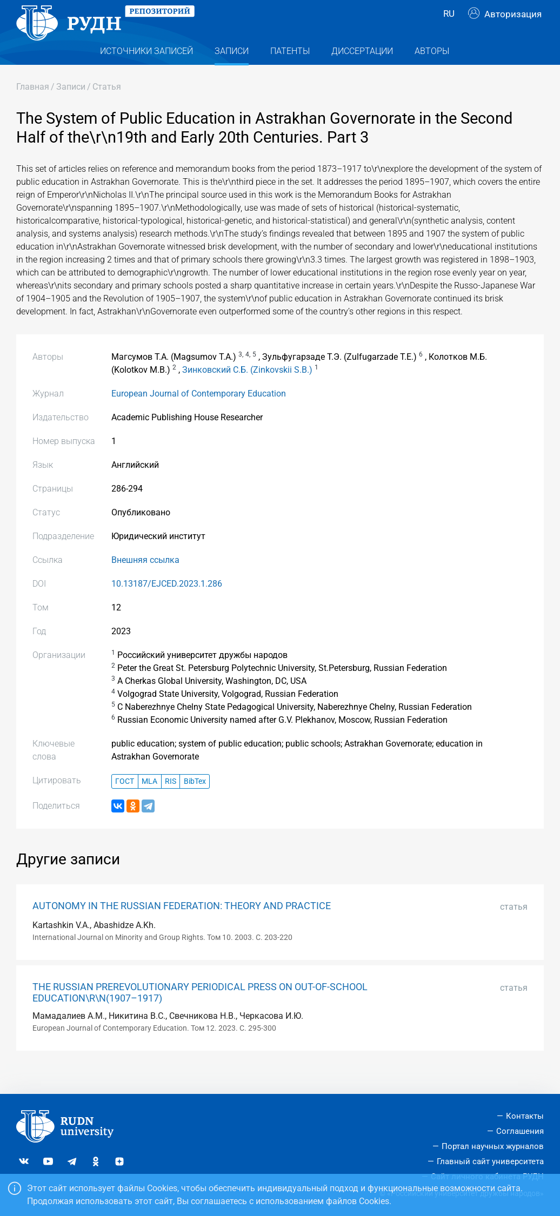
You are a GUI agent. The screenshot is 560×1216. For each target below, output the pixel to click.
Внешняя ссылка (145, 581)
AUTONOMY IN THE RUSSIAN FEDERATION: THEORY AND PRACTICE (181, 927)
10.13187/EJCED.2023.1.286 (166, 605)
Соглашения (520, 1131)
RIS (170, 803)
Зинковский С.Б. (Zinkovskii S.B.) (247, 391)
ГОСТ (124, 803)
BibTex (195, 803)
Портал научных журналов (493, 1146)
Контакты (525, 1116)
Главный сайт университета (490, 1161)
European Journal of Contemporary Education (198, 415)
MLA (149, 803)
